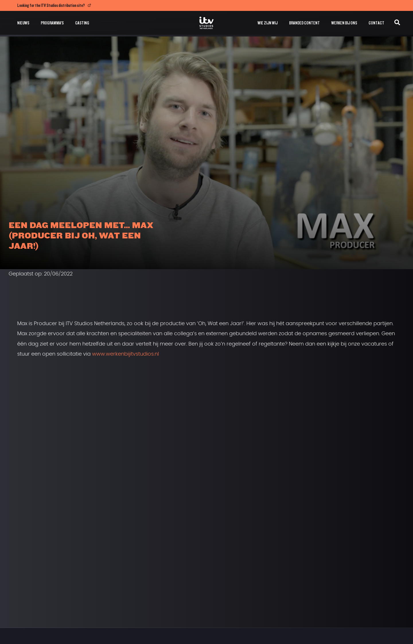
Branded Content (304, 23)
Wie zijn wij (268, 23)
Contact (376, 23)
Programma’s (52, 23)
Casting (82, 23)
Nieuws (23, 23)
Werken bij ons (344, 23)
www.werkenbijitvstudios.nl (125, 354)
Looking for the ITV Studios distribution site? (51, 5)
